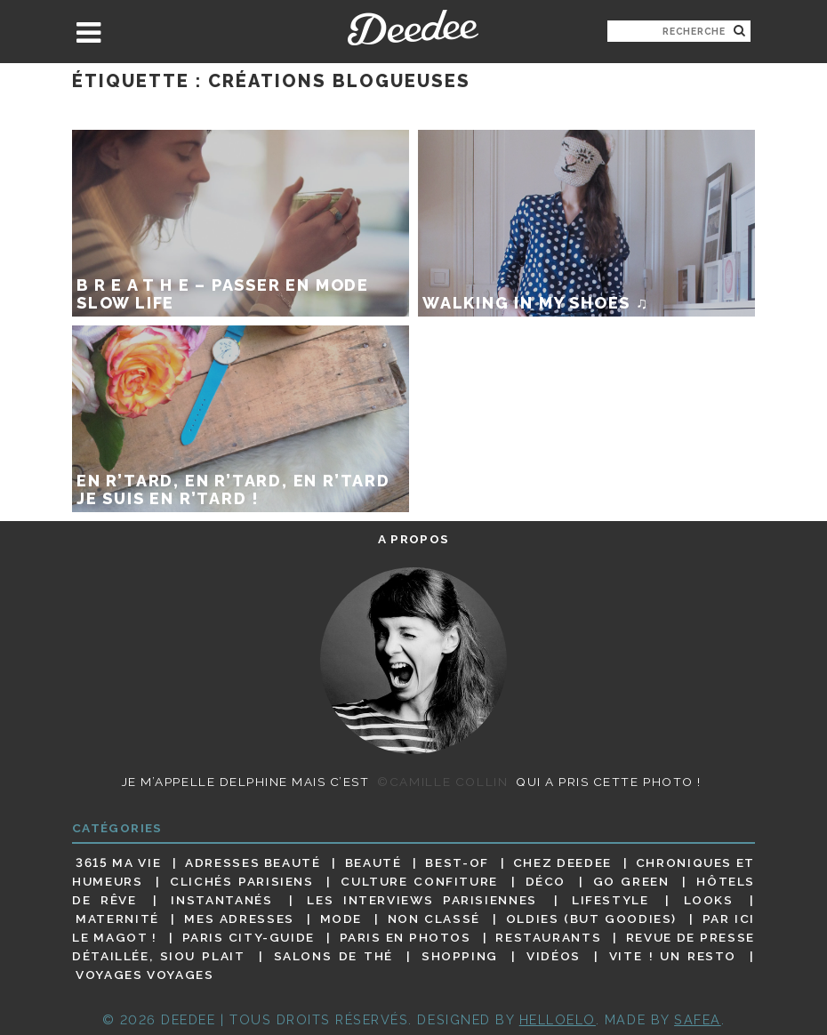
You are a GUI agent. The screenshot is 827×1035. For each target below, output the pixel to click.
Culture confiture (419, 881)
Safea (697, 1019)
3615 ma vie (118, 862)
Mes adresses (239, 918)
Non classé (434, 918)
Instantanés (221, 900)
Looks (709, 900)
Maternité (117, 918)
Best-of (456, 862)
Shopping (460, 956)
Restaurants (548, 937)
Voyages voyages (144, 975)
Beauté (373, 862)
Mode (341, 918)
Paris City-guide (248, 937)
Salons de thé (333, 956)
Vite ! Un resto (672, 956)
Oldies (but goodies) (591, 918)
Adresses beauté (253, 862)
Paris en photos (405, 937)
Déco (546, 881)
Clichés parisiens (242, 881)
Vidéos (553, 956)
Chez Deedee (562, 862)
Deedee (413, 27)
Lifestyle (610, 900)
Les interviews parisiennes (422, 900)
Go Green (631, 881)
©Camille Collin (442, 781)
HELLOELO (557, 1019)
